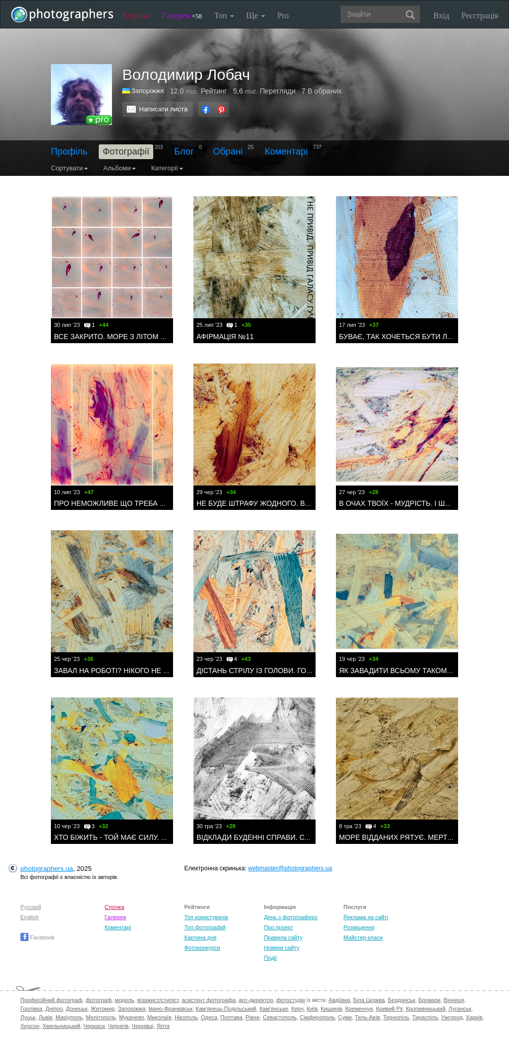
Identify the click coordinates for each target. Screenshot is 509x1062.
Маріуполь (68, 1017)
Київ (312, 1009)
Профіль (69, 151)
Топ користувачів (206, 917)
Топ (224, 15)
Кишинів (331, 1009)
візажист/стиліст (157, 1000)
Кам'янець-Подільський (225, 1009)
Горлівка (31, 1009)
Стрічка (136, 15)
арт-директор (256, 1000)
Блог (184, 151)
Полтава (231, 1017)
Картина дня (200, 937)
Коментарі (286, 151)
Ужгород (452, 1017)
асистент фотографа (209, 1000)
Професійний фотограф (51, 1000)
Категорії (167, 168)
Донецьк (77, 1009)
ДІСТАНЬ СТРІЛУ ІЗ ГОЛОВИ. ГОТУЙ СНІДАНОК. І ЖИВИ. (293, 670)
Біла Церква (369, 1000)
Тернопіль (396, 1017)
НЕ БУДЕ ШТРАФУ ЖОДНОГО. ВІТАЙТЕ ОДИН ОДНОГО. (291, 503)
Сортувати (69, 168)
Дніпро (54, 1009)
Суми (345, 1017)
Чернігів (118, 1026)
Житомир (103, 1009)
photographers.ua (46, 868)
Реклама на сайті (366, 917)
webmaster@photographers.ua (290, 868)
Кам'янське (274, 1009)
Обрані (228, 151)
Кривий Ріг (389, 1009)
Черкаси (94, 1026)
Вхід (441, 15)
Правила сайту (283, 937)
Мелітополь (101, 1017)
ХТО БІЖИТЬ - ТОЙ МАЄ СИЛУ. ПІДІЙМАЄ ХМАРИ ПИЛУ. (149, 837)
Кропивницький (425, 1009)
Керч (297, 1009)
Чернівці (143, 1026)
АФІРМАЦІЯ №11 (224, 336)
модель (124, 1000)
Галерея (182, 15)
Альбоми (119, 168)
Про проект (278, 927)
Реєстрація (480, 15)
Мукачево (131, 1017)
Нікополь (186, 1017)
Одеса (209, 1017)
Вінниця (454, 1000)
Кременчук (359, 1009)
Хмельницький (61, 1026)
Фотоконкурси (202, 948)
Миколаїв (159, 1017)
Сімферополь (317, 1017)
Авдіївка (339, 1000)
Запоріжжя (132, 1009)
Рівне (252, 1017)
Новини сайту (281, 948)
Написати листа (163, 109)
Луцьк (28, 1017)
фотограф (98, 1000)
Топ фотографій (204, 927)
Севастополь (279, 1017)
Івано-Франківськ (170, 1009)
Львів (45, 1017)
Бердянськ (401, 1000)
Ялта (163, 1026)
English (29, 917)
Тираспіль (425, 1017)
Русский (30, 907)
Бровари (429, 1000)
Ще (255, 15)
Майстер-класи (363, 937)
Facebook (37, 937)
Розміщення (359, 927)
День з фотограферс (291, 917)
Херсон (29, 1026)
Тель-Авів (367, 1017)
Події (270, 958)
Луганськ (459, 1009)
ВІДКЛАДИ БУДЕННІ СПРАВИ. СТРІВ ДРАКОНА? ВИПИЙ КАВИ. (302, 837)
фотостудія (290, 1000)
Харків (474, 1017)
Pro (283, 15)
